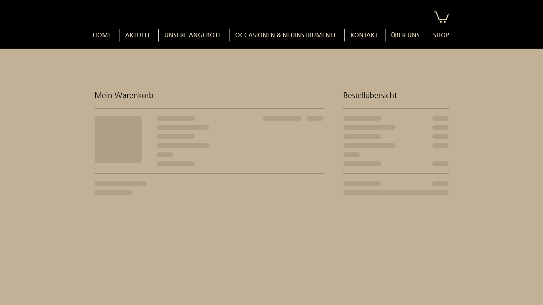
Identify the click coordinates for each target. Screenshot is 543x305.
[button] (441, 16)
